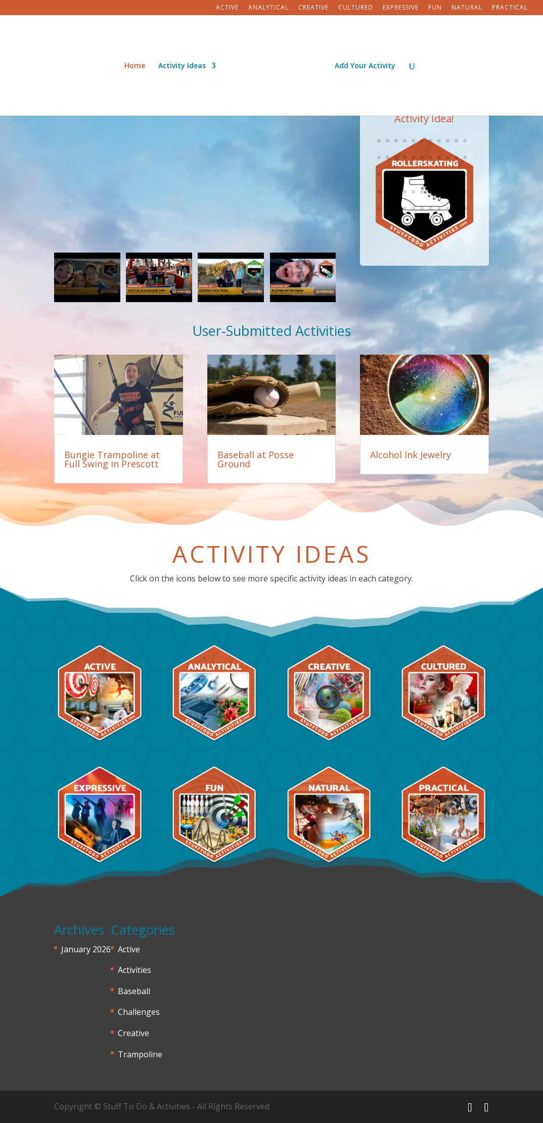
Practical (510, 8)
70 (404, 174)
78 (379, 191)
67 (379, 174)
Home (138, 63)
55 (465, 140)
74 (439, 174)
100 (398, 225)
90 (387, 208)
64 (447, 157)
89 (379, 208)
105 (441, 225)
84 (430, 191)
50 (422, 140)
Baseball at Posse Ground (255, 459)
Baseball (134, 991)
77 (465, 174)
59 (404, 157)
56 (379, 157)
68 (387, 174)
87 (456, 191)
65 (456, 157)
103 (424, 225)
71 (413, 174)
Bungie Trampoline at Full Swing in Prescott (112, 459)
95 (430, 208)
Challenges (139, 1011)
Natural (466, 8)
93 (413, 208)
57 (387, 157)
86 (447, 191)
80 (396, 191)
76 (456, 174)
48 (404, 140)
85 (439, 191)
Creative (313, 8)
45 (379, 140)
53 (447, 140)
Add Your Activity (361, 63)
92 (404, 208)
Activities (134, 969)
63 (439, 157)
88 (465, 191)
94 (422, 208)
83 (422, 191)
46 (387, 140)
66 (465, 157)
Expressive (401, 8)
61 (422, 157)
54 (456, 140)
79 (387, 191)
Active (227, 8)
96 (439, 208)
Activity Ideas (185, 63)
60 (413, 157)
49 (413, 140)
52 (439, 140)
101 (407, 225)
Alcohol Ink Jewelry (410, 455)
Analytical (268, 8)
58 (396, 157)
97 (447, 208)
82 (413, 191)
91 (396, 208)
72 (422, 174)
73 (430, 174)
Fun (435, 8)
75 (447, 174)
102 (416, 225)
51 (430, 140)
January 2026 (86, 949)
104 (433, 225)
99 (465, 208)
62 (430, 157)
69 (396, 174)
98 (456, 208)
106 (450, 225)
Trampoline (140, 1054)
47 (396, 140)
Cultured (355, 8)
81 (404, 191)
